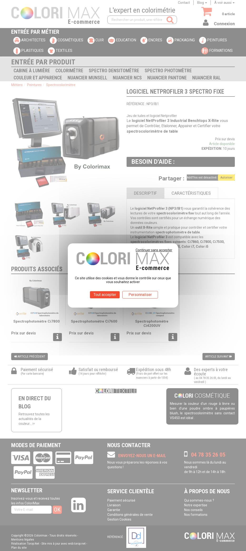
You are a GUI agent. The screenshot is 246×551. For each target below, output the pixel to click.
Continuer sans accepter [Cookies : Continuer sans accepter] (154, 250)
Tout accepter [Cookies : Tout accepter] (104, 294)
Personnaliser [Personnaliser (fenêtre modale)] (140, 294)
